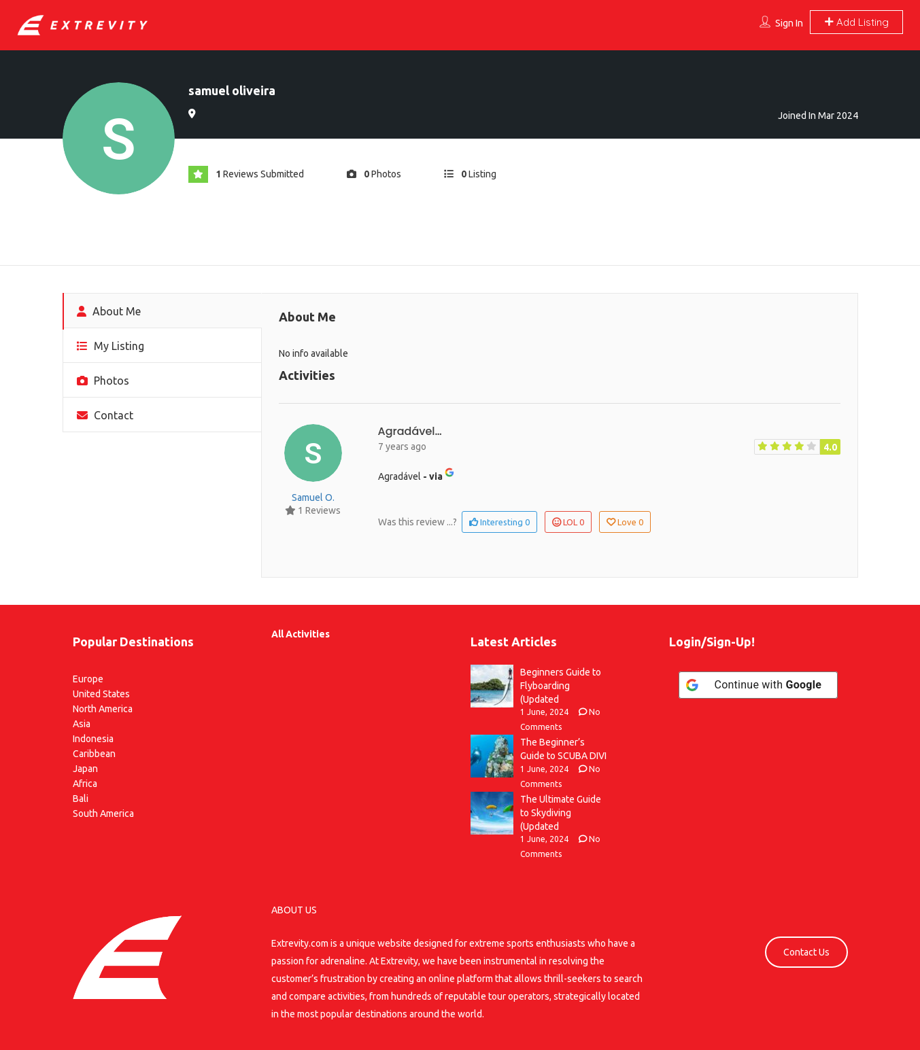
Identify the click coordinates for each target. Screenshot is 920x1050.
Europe (88, 678)
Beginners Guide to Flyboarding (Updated (560, 686)
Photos (103, 380)
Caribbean (94, 753)
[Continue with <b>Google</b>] (758, 685)
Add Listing (856, 22)
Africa (85, 783)
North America (103, 708)
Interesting (499, 522)
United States (101, 693)
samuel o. (313, 497)
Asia (81, 723)
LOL (568, 522)
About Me (109, 311)
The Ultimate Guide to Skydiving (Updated (560, 813)
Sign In (789, 23)
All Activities (300, 634)
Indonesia (93, 738)
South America (103, 813)
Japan (85, 768)
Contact (105, 415)
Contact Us (806, 952)
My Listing (110, 346)
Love (625, 522)
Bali (80, 798)
